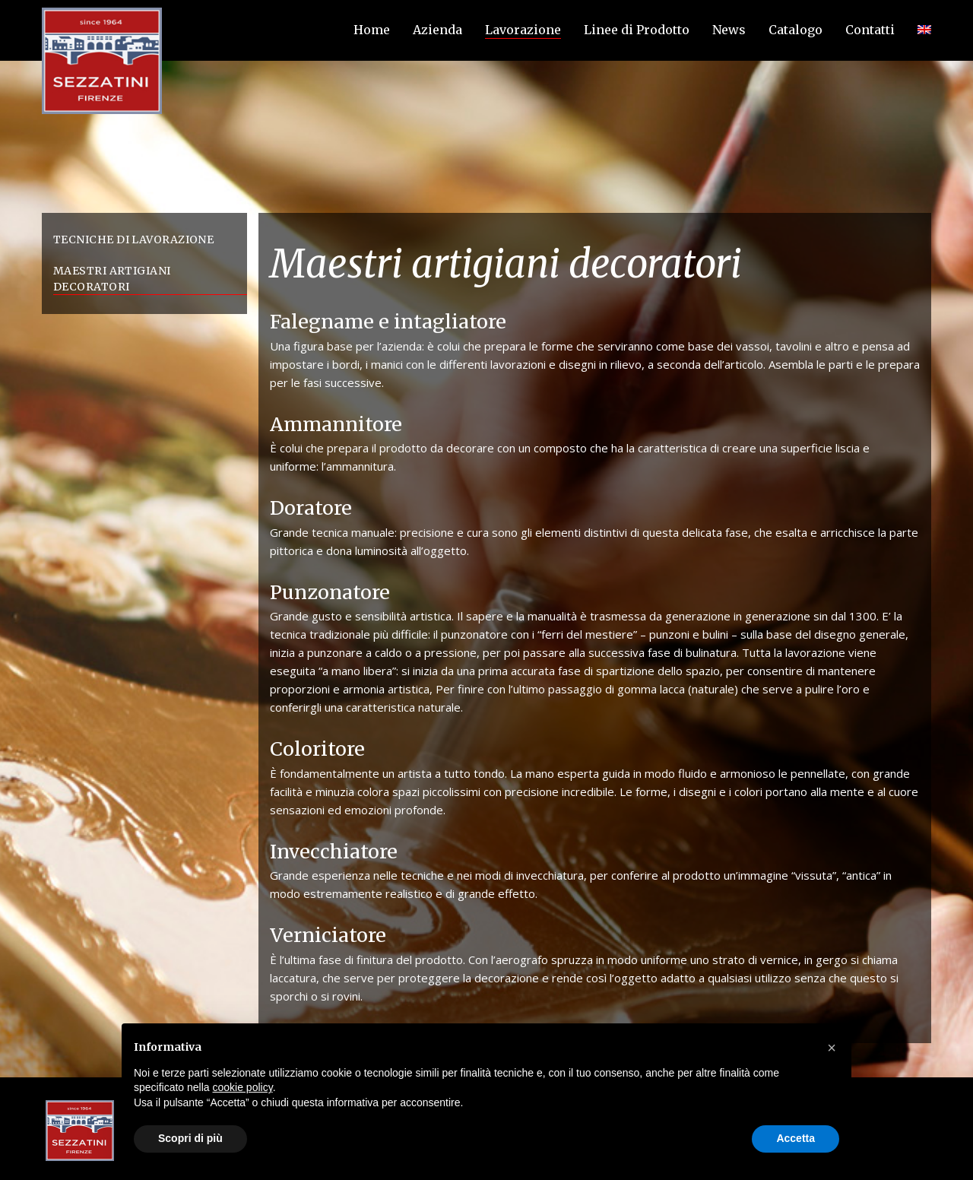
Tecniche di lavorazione (133, 239)
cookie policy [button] (243, 1087)
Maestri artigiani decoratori (112, 278)
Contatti (870, 29)
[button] (831, 1048)
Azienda (437, 29)
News (729, 29)
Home (371, 29)
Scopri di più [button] (190, 1138)
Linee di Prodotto (636, 29)
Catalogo (795, 29)
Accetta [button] (795, 1138)
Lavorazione (523, 29)
